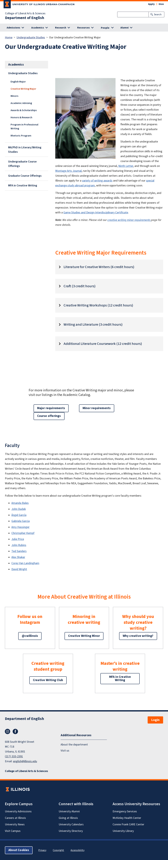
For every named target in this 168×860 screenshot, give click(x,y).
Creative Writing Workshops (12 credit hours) (98, 305)
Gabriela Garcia (20, 521)
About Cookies (18, 850)
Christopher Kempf (22, 533)
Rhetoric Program (21, 135)
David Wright (19, 569)
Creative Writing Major (23, 89)
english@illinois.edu (25, 761)
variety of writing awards (97, 181)
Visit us (65, 751)
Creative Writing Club (48, 680)
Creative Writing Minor (84, 636)
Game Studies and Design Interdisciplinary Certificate (95, 212)
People (105, 28)
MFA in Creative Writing (22, 185)
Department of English (24, 17)
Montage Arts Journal (68, 171)
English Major (18, 81)
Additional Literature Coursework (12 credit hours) (103, 343)
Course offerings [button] (49, 416)
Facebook (15, 731)
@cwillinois (30, 636)
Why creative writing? (138, 636)
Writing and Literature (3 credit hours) (93, 324)
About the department (74, 745)
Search (157, 14)
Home (8, 37)
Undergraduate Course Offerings (22, 164)
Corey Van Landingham (25, 563)
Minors (14, 96)
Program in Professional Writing (24, 126)
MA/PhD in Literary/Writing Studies (24, 149)
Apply (151, 4)
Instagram (7, 731)
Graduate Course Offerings (25, 176)
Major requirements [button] (51, 408)
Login (155, 720)
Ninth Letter (125, 166)
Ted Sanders (19, 551)
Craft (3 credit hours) (79, 286)
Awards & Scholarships (24, 110)
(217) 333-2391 (14, 756)
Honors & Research (21, 117)
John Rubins (18, 545)
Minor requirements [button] (97, 408)
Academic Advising (21, 103)
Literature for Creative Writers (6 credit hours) (99, 267)
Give (161, 4)
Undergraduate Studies (30, 37)
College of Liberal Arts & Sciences (25, 13)
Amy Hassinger (20, 527)
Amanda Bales (20, 503)
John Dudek (18, 509)
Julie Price (17, 539)
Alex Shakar (18, 557)
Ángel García (18, 515)
